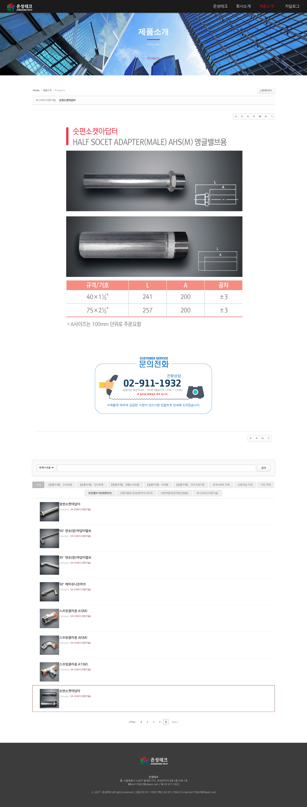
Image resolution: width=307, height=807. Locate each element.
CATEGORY (154, 46)
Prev (132, 722)
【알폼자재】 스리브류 (60, 485)
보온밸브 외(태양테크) (100, 493)
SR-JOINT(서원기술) (207, 493)
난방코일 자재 (245, 485)
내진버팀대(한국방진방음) (174, 493)
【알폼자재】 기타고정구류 (190, 485)
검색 (263, 468)
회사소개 (243, 6)
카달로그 (292, 6)
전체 (38, 485)
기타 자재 (266, 485)
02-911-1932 (171, 784)
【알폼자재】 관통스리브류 (125, 485)
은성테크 (220, 6)
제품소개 (268, 6)
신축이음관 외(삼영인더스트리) (136, 493)
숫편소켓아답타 (67, 100)
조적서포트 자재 (221, 485)
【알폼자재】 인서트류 (91, 485)
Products (153, 58)
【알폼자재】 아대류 (158, 485)
